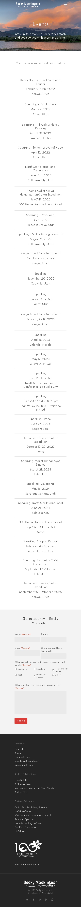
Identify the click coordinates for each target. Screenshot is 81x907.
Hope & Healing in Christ (28, 823)
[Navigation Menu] (65, 4)
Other (58, 675)
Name (22, 634)
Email (22, 648)
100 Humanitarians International (33, 815)
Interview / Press (41, 676)
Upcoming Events (24, 765)
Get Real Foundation (26, 827)
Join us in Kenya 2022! (27, 864)
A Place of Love (23, 784)
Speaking (22, 669)
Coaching (40, 669)
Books (20, 675)
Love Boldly (21, 780)
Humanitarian (22, 757)
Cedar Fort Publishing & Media (31, 807)
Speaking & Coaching (26, 761)
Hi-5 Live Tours (23, 811)
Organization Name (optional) (52, 649)
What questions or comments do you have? (37, 687)
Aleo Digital (47, 893)
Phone (44, 634)
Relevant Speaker (24, 819)
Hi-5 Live (20, 831)
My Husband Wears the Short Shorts (34, 788)
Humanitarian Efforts (60, 670)
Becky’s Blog (21, 792)
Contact (19, 749)
